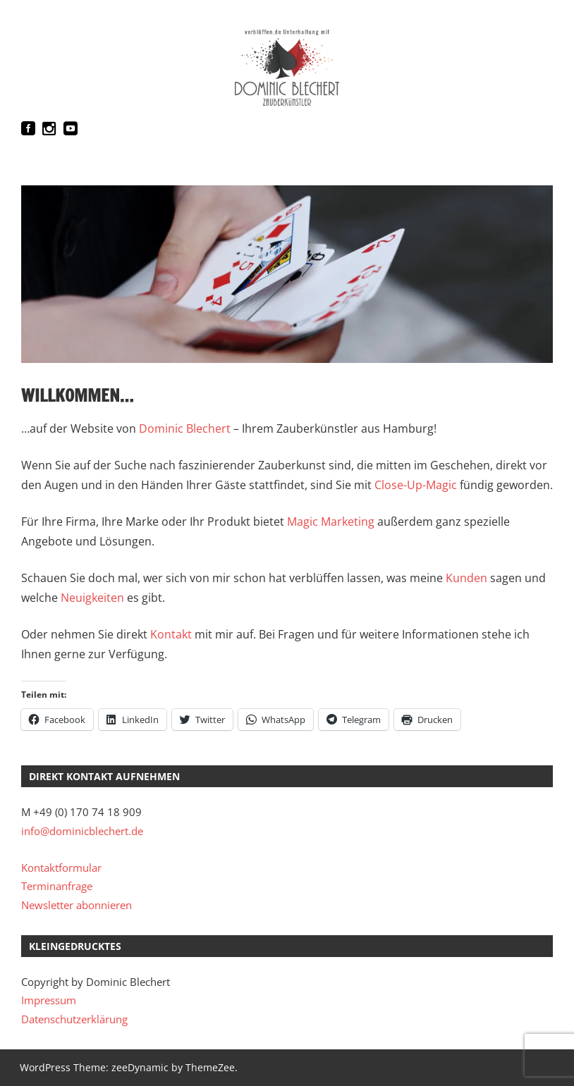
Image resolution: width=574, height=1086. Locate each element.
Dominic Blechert (185, 428)
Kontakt (172, 634)
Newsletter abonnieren (76, 905)
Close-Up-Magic (415, 485)
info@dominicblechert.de (82, 831)
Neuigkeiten (92, 597)
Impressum (48, 1000)
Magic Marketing (330, 521)
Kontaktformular (61, 867)
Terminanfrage (56, 886)
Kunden (466, 578)
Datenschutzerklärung (74, 1019)
